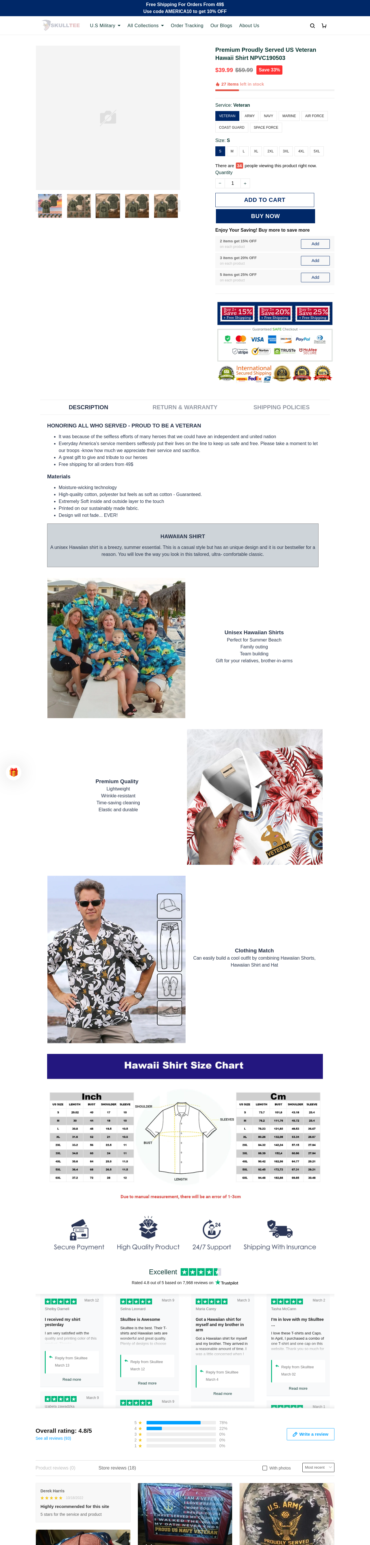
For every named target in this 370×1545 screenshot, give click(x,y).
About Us (249, 25)
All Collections (145, 25)
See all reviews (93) (53, 1421)
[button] (13, 772)
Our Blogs (221, 25)
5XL (317, 151)
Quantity (224, 172)
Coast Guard (232, 128)
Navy (268, 116)
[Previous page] (38, 206)
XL (256, 151)
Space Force (266, 128)
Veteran (241, 105)
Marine (289, 116)
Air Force (314, 116)
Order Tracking (187, 25)
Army (250, 116)
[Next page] (177, 206)
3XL (286, 151)
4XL (301, 151)
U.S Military (105, 25)
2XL (270, 151)
